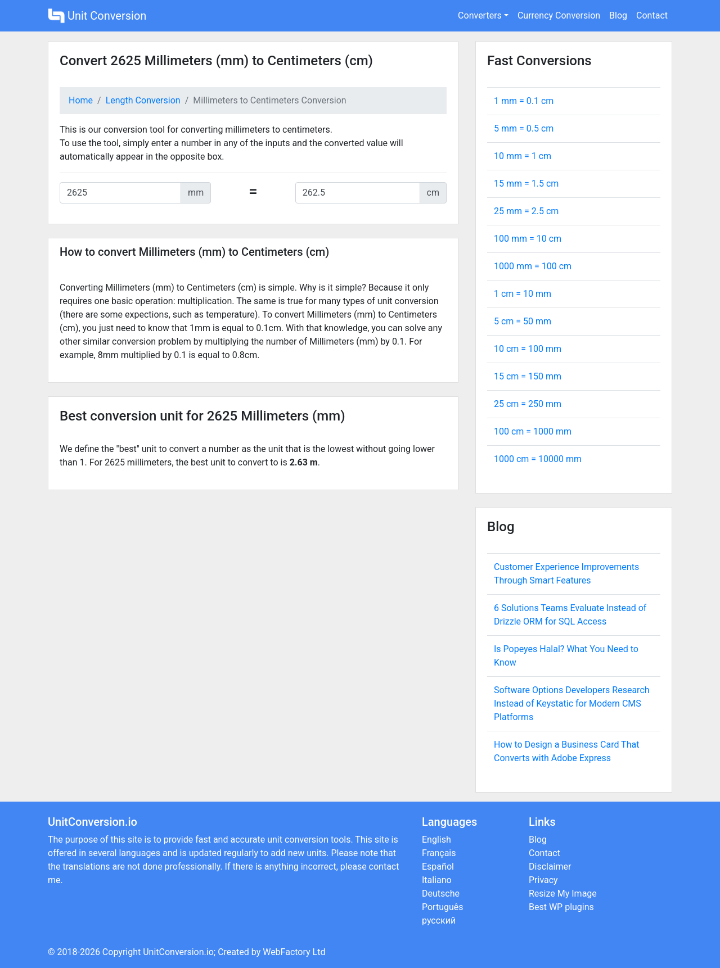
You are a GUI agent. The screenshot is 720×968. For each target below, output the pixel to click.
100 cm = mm (533, 431)
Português (443, 907)
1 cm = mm (522, 293)
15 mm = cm (526, 183)
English (436, 839)
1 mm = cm (524, 101)
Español (438, 866)
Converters (480, 15)
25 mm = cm (526, 211)
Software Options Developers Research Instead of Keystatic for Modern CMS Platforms (572, 703)
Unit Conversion (97, 15)
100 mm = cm (527, 238)
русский (439, 920)
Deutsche (441, 893)
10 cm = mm (527, 348)
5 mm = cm (524, 128)
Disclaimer (550, 866)
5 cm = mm (522, 321)
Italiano (437, 880)
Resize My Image (563, 893)
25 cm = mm (527, 404)
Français (439, 853)
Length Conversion (143, 100)
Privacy (543, 880)
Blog (618, 15)
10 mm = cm (522, 156)
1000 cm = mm (538, 459)
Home (81, 100)
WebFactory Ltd (294, 952)
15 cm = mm (527, 376)
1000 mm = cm (533, 266)
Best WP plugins (561, 907)
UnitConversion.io (178, 952)
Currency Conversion (559, 15)
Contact (652, 15)
